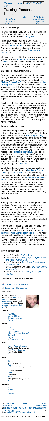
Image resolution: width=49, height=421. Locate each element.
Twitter (10, 390)
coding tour (29, 36)
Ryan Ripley (16, 173)
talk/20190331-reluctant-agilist (21, 412)
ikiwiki (10, 377)
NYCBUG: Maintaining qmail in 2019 (38, 20)
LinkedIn (11, 394)
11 (5, 5)
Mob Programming (34, 135)
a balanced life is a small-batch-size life (22, 231)
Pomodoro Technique (22, 152)
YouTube (11, 392)
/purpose (11, 329)
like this (23, 163)
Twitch (10, 365)
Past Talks (12, 314)
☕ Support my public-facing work (15, 288)
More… (10, 320)
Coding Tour (26, 255)
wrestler (5, 303)
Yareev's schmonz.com (17, 3)
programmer (7, 301)
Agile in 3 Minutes (14, 316)
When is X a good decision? (18, 333)
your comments (17, 339)
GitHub (10, 361)
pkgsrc (10, 369)
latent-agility (18, 408)
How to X (11, 335)
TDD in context (13, 331)
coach (15, 297)
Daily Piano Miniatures (16, 350)
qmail (10, 373)
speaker (5, 299)
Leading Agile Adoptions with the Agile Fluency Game (26, 258)
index (24, 17)
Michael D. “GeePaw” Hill (12, 82)
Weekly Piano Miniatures (17, 346)
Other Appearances (15, 318)
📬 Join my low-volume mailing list (15, 284)
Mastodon (11, 388)
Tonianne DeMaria (25, 59)
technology (30, 408)
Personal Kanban (16, 46)
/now (9, 327)
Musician (14, 305)
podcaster (6, 305)
